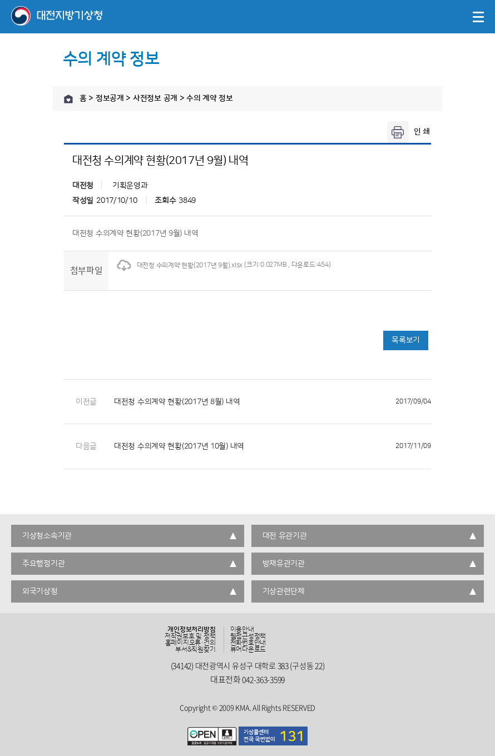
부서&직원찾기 (195, 649)
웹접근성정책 (248, 636)
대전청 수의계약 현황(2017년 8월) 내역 (272, 402)
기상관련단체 (284, 591)
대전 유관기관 (285, 535)
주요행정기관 (43, 563)
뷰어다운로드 (248, 649)
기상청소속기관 (47, 535)
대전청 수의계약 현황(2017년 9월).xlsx (179, 265)
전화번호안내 (248, 643)
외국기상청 (40, 591)
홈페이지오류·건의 (190, 643)
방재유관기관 (284, 563)
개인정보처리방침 (191, 629)
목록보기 (406, 340)
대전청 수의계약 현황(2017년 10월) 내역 (272, 446)
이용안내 (242, 629)
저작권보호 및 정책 (190, 636)
